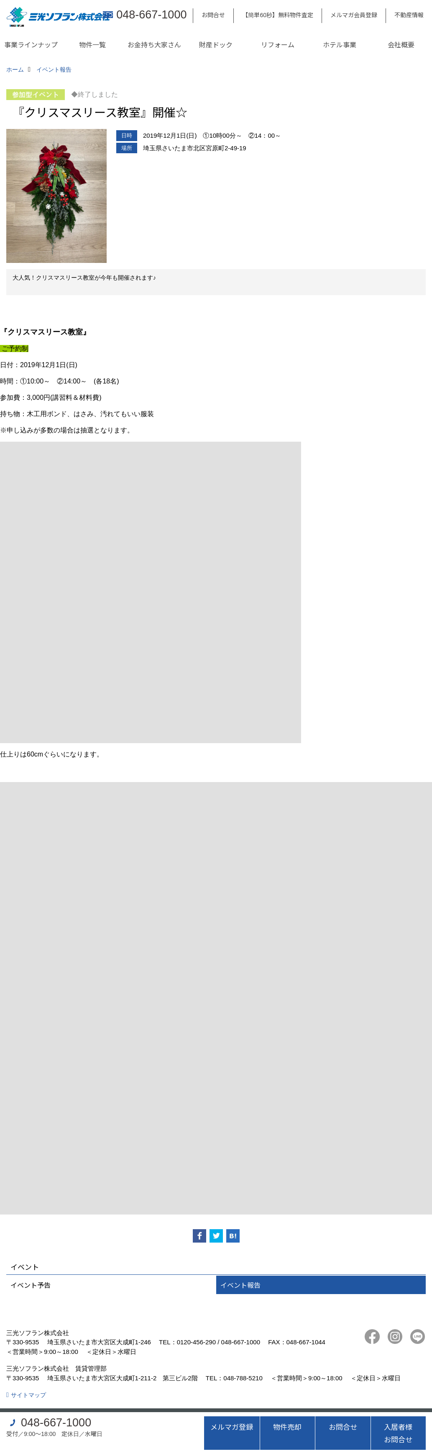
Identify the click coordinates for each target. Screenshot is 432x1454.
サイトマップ (28, 1395)
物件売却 (287, 1426)
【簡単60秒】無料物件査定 (277, 14)
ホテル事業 (339, 44)
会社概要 (401, 44)
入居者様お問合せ (398, 1432)
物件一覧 (92, 44)
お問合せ (213, 14)
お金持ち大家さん (154, 44)
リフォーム (277, 44)
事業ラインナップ (31, 44)
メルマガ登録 (231, 1426)
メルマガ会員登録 (353, 14)
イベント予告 (30, 1285)
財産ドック (216, 44)
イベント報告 (240, 1285)
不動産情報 (409, 14)
